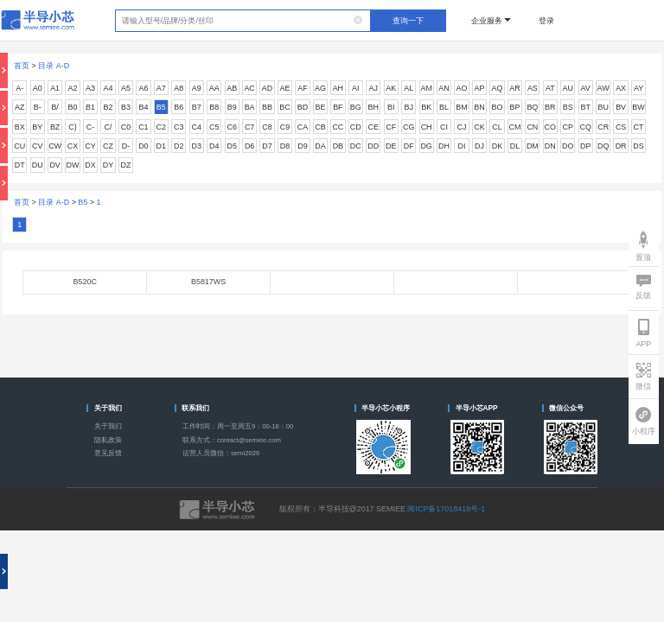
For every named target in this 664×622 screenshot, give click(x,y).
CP (568, 127)
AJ (373, 88)
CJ (462, 127)
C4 (196, 127)
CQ (585, 127)
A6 (143, 88)
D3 (196, 146)
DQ (603, 146)
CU (19, 146)
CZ (108, 146)
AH (338, 88)
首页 (21, 65)
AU (568, 88)
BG (355, 107)
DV (54, 165)
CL (496, 127)
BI (390, 107)
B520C (84, 281)
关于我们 (108, 426)
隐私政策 (108, 440)
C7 (249, 127)
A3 (90, 88)
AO (462, 88)
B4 (143, 107)
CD (355, 127)
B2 (108, 107)
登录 (546, 20)
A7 (161, 88)
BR (550, 107)
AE (285, 88)
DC (355, 146)
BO (496, 107)
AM (425, 88)
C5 (214, 127)
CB (320, 127)
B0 (73, 107)
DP (585, 146)
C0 (126, 127)
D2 (178, 146)
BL (444, 107)
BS (568, 107)
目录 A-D (53, 65)
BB (267, 107)
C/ (108, 127)
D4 (214, 146)
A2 (73, 88)
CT (639, 127)
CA (302, 127)
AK (391, 88)
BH (373, 107)
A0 (37, 88)
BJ (408, 107)
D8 (285, 146)
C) (72, 127)
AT (550, 88)
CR (603, 127)
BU (602, 107)
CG (408, 127)
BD (302, 107)
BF (337, 107)
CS (621, 127)
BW (638, 107)
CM (514, 127)
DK (497, 146)
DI (462, 146)
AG (320, 88)
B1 (90, 107)
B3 (126, 107)
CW (54, 146)
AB (232, 88)
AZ (19, 107)
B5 (161, 107)
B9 (232, 107)
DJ (479, 146)
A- (19, 88)
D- (126, 146)
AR (514, 88)
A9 (196, 88)
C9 (285, 127)
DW (73, 165)
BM (461, 107)
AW (603, 88)
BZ (55, 127)
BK (426, 107)
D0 (143, 146)
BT (585, 107)
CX (72, 146)
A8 (178, 88)
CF (391, 127)
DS (638, 146)
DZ (125, 165)
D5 (231, 146)
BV (621, 107)
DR (621, 146)
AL (408, 88)
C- (90, 127)
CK (479, 127)
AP (480, 88)
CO (550, 127)
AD (267, 88)
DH (444, 146)
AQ (496, 88)
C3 (178, 127)
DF (409, 146)
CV (37, 146)
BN (479, 107)
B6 (178, 107)
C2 (161, 127)
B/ (54, 107)
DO (567, 146)
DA (320, 146)
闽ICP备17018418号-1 (446, 509)
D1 (161, 146)
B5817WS (208, 281)
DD (373, 146)
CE (373, 127)
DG (425, 146)
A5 (126, 88)
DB (338, 146)
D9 (302, 146)
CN (532, 127)
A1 (55, 88)
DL (515, 146)
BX (20, 127)
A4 (108, 88)
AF (302, 88)
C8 (266, 127)
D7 (266, 146)
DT (20, 165)
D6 (249, 146)
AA (214, 88)
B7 (196, 107)
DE (391, 146)
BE (320, 107)
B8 (214, 107)
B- (38, 107)
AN (443, 88)
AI (355, 88)
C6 (231, 127)
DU (37, 165)
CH (426, 127)
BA (250, 107)
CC (337, 127)
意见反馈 (108, 453)
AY (638, 88)
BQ (532, 107)
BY (37, 127)
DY (108, 165)
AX (621, 88)
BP (514, 107)
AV (586, 88)
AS (532, 88)
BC (284, 107)
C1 (143, 127)
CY (90, 146)
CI (444, 127)
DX (90, 165)
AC (249, 88)
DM (533, 146)
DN (550, 146)
